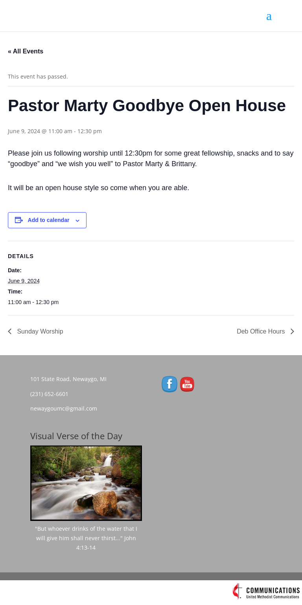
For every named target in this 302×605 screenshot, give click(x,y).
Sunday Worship (39, 331)
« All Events (25, 51)
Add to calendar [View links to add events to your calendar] (49, 220)
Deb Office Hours (262, 331)
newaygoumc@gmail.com (66, 408)
